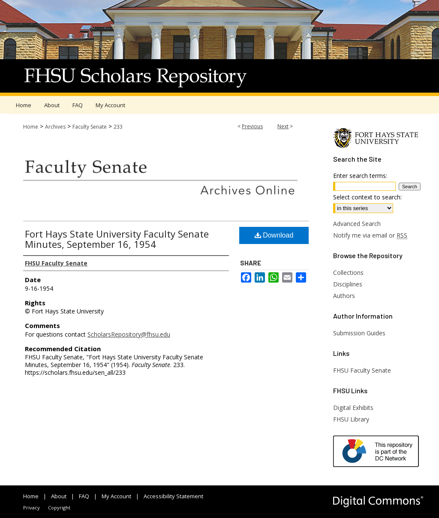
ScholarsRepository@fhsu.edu (128, 334)
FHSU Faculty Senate (362, 370)
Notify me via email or (370, 235)
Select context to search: (367, 197)
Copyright (59, 507)
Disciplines (347, 284)
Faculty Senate (89, 126)
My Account (116, 496)
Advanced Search (357, 224)
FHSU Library (351, 419)
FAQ (84, 496)
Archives (55, 126)
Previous (252, 126)
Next (283, 126)
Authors (344, 296)
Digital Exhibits (353, 408)
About (58, 496)
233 (118, 126)
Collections (348, 272)
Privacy (31, 507)
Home (30, 126)
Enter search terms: (360, 176)
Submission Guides (359, 333)
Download (274, 235)
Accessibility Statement (173, 496)
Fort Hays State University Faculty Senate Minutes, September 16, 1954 (117, 238)
